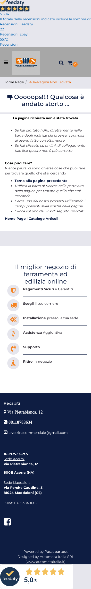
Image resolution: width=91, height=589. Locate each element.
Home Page (14, 82)
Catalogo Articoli (43, 218)
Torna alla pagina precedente (41, 181)
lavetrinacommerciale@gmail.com (38, 432)
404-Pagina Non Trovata (50, 82)
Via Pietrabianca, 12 (25, 412)
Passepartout (56, 551)
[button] (61, 63)
